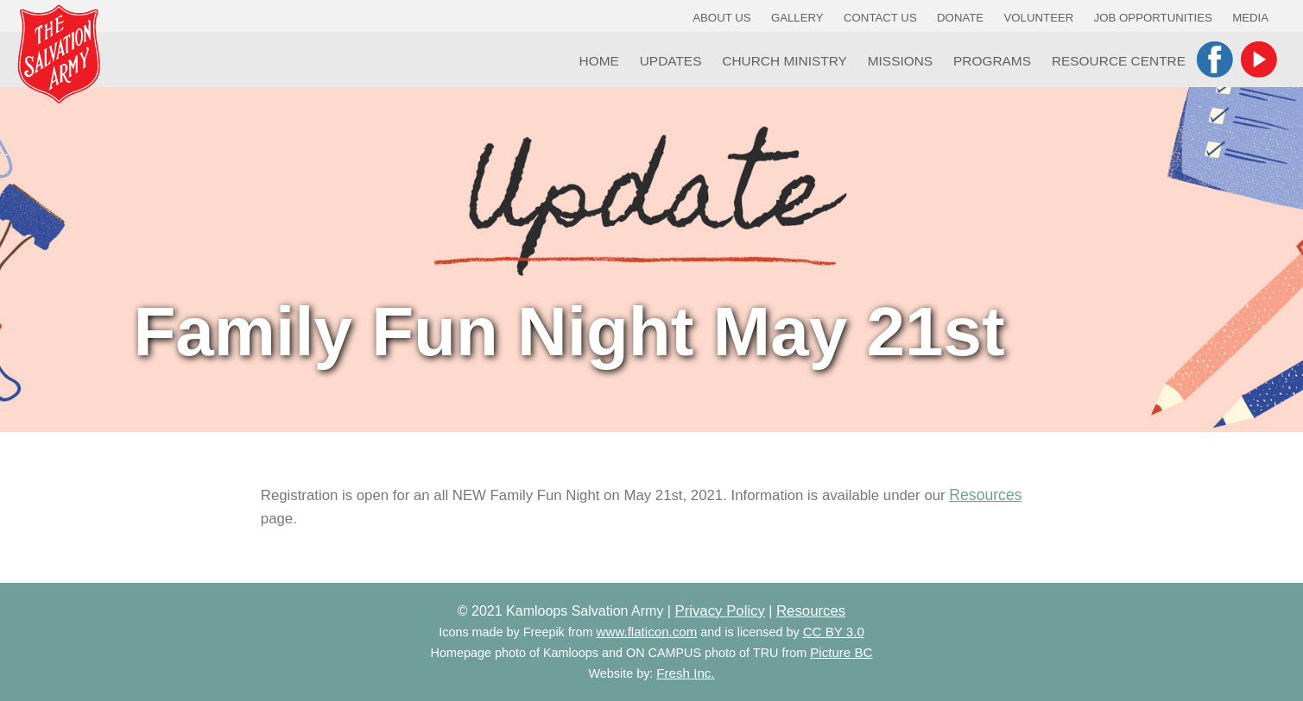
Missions (900, 60)
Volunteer (1039, 17)
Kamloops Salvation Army (58, 53)
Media (1250, 17)
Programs (992, 60)
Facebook (1215, 59)
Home (599, 60)
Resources (985, 495)
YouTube (1259, 59)
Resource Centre (1119, 60)
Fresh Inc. (685, 673)
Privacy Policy (719, 611)
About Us (721, 17)
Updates (671, 60)
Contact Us (880, 17)
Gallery (797, 17)
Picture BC (841, 652)
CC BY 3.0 (833, 631)
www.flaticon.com (647, 631)
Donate (960, 17)
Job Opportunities (1153, 17)
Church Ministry (784, 60)
